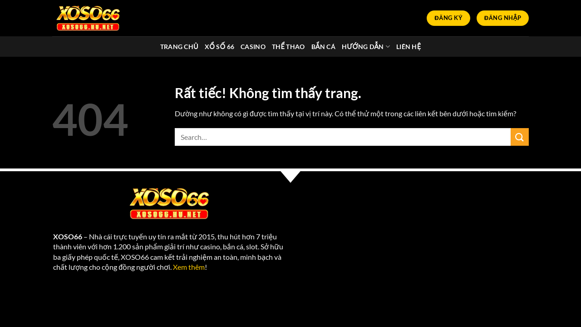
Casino (253, 46)
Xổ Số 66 (219, 46)
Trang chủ (179, 46)
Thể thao (288, 46)
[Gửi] (520, 137)
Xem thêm (189, 267)
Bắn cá (323, 46)
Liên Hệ (408, 46)
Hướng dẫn (366, 46)
